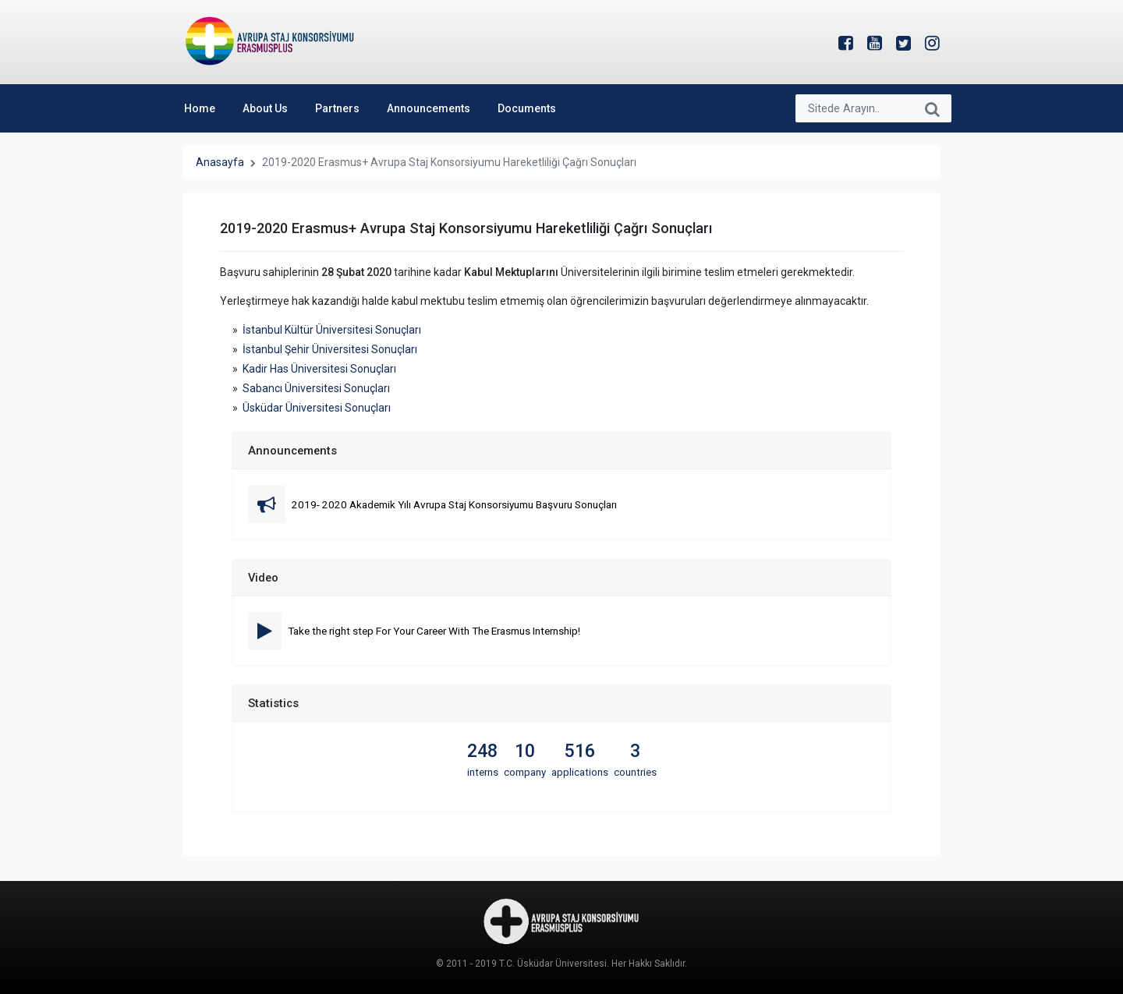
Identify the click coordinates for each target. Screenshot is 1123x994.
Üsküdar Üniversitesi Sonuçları (317, 407)
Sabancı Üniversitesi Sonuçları (316, 388)
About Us (265, 108)
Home (199, 108)
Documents (527, 108)
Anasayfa (220, 162)
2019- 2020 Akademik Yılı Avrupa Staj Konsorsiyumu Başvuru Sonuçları (454, 504)
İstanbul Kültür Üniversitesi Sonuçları (332, 330)
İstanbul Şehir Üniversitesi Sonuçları (330, 349)
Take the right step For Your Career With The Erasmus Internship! (434, 630)
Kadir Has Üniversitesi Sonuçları (319, 369)
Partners (337, 108)
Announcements (428, 108)
